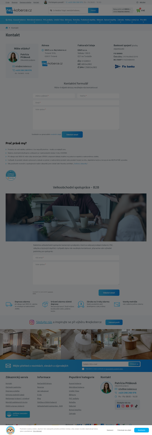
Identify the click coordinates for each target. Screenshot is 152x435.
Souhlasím (141, 430)
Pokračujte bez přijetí (124, 430)
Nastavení (110, 430)
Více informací (37, 431)
